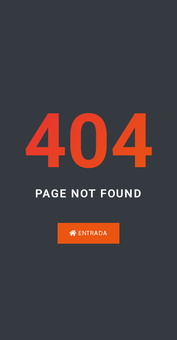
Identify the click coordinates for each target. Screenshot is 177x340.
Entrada (88, 233)
